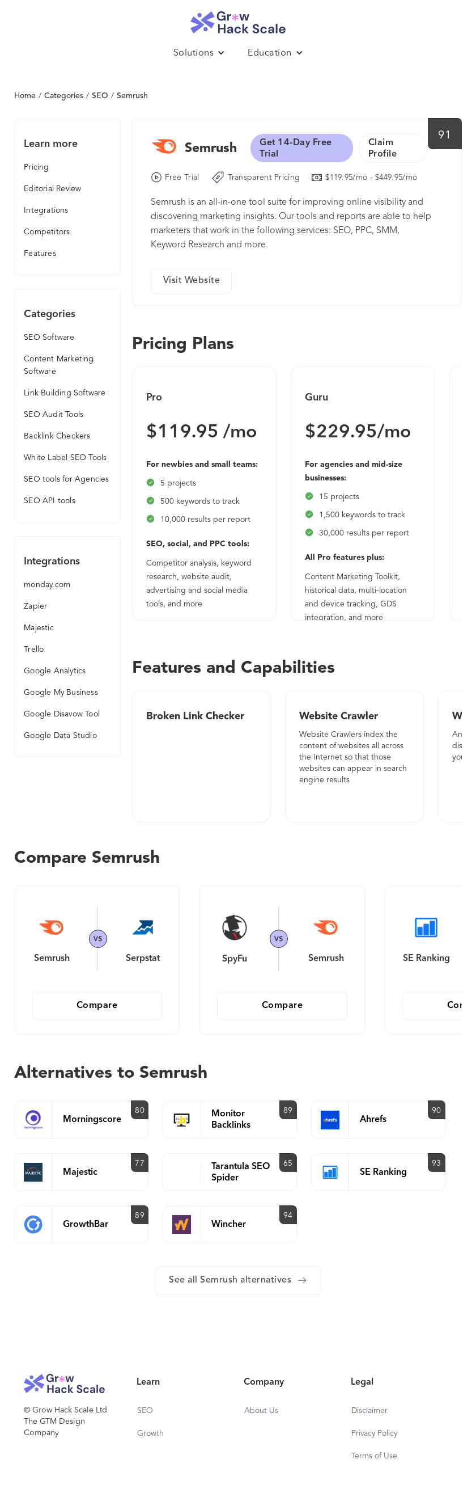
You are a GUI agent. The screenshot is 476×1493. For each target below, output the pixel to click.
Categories (63, 96)
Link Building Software (64, 393)
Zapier (35, 606)
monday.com (47, 585)
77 (139, 1163)
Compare (97, 1005)
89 (288, 1111)
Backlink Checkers (57, 436)
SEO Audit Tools (53, 415)
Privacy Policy (374, 1433)
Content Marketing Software (59, 365)
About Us (261, 1411)
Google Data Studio (60, 736)
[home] (238, 19)
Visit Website (191, 280)
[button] (199, 53)
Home (25, 96)
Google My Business (61, 693)
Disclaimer (369, 1411)
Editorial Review (52, 189)
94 (288, 1216)
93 (436, 1163)
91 (444, 135)
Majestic (39, 628)
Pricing (36, 167)
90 (436, 1111)
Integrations (46, 210)
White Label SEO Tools (65, 458)
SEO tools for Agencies (66, 479)
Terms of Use (374, 1456)
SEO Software (49, 337)
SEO (100, 96)
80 (139, 1111)
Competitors (47, 232)
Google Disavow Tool (62, 714)
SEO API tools (49, 501)
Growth (150, 1433)
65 (288, 1163)
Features (40, 254)
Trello (34, 649)
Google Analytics (55, 671)
